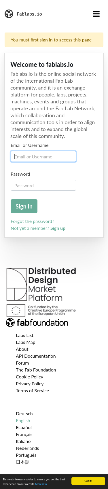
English (23, 420)
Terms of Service (32, 390)
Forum (22, 362)
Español (24, 427)
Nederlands (27, 448)
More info (41, 484)
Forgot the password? (32, 221)
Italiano (23, 441)
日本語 (23, 462)
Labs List (24, 335)
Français (24, 434)
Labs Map (25, 342)
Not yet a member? (38, 228)
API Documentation (36, 356)
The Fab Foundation (36, 369)
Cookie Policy (29, 376)
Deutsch (24, 413)
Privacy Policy (30, 383)
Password (20, 174)
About (22, 349)
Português (26, 455)
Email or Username (30, 145)
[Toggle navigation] (96, 13)
